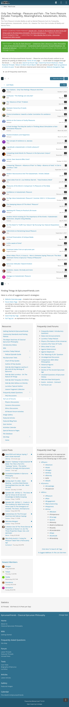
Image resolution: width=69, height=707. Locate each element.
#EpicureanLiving (51, 504)
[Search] (56, 3)
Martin (7, 535)
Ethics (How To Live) (48, 347)
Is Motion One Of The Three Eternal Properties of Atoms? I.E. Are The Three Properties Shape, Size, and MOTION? (17, 530)
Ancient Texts (46, 367)
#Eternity (48, 475)
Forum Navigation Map (10, 35)
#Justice (52, 520)
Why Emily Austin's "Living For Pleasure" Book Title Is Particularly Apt (17, 540)
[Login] (61, 2)
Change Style (63, 615)
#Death (48, 481)
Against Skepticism (47, 352)
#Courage (53, 517)
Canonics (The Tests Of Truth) (51, 344)
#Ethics (43, 492)
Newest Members (9, 562)
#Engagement (50, 501)
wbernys (7, 459)
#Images (48, 470)
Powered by (34, 701)
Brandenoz (9, 582)
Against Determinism (48, 349)
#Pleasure (48, 496)
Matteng (7, 478)
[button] (66, 78)
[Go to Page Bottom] (65, 700)
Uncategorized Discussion (50, 357)
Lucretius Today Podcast (49, 339)
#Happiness (49, 506)
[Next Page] (8, 78)
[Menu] (66, 3)
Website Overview (55, 33)
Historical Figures (47, 365)
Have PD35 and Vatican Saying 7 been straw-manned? (16, 455)
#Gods (47, 467)
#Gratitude (53, 536)
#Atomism (48, 465)
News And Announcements (50, 336)
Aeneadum (9, 588)
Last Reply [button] (9, 85)
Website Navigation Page (55, 67)
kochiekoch (8, 545)
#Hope (52, 533)
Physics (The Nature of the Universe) (54, 341)
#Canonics (45, 483)
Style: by (34, 704)
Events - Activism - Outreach (51, 382)
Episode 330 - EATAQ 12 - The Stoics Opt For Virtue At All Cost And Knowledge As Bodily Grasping (17, 495)
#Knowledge (49, 486)
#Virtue (48, 509)
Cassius (7, 470)
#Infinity (48, 473)
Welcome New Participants (50, 379)
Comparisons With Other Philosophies (50, 361)
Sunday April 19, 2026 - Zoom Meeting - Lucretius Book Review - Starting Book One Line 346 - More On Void (17, 484)
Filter (63, 85)
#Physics (44, 462)
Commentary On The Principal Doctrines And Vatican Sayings (15, 515)
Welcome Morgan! (11, 521)
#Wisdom (53, 512)
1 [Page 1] (2, 78)
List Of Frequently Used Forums (16, 72)
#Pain (47, 499)
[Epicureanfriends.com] (5, 3)
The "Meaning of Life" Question (52, 354)
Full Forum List (46, 385)
